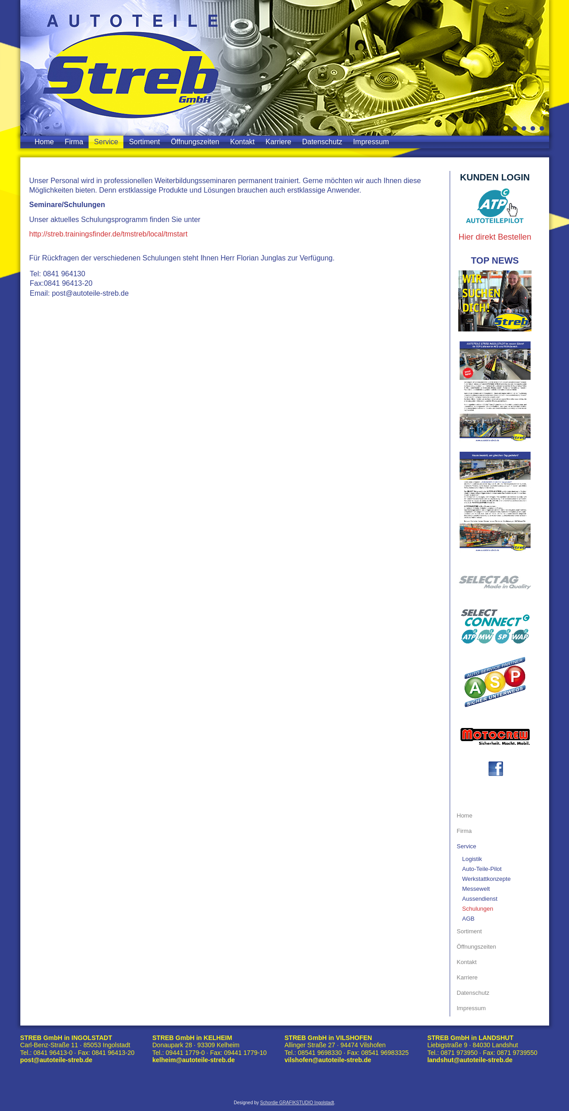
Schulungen (478, 908)
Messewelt (476, 888)
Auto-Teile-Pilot (482, 868)
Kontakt (242, 142)
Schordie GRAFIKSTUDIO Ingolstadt (297, 1102)
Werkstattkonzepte (486, 878)
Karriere (279, 142)
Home (44, 142)
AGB (468, 918)
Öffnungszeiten (195, 142)
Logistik (472, 859)
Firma (74, 142)
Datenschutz (322, 142)
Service (106, 142)
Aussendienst (480, 898)
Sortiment (144, 142)
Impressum (371, 142)
